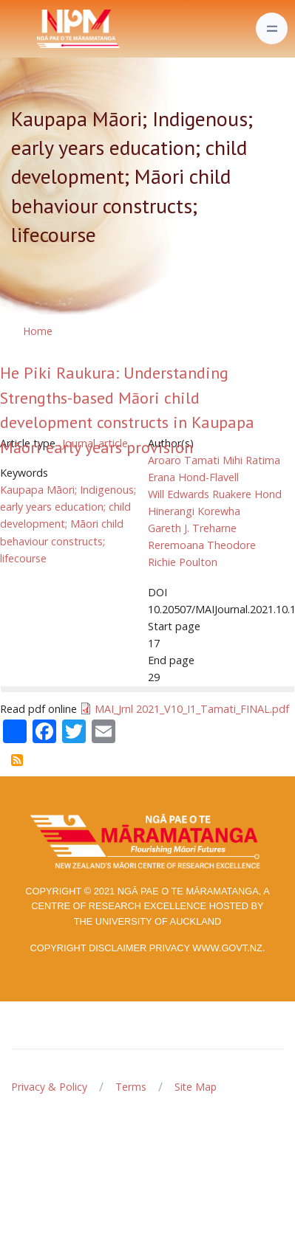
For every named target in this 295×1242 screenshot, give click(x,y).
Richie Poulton (182, 562)
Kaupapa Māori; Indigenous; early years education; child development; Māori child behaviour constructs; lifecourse (68, 524)
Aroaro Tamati (184, 460)
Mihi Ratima (251, 460)
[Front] (41, 29)
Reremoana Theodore (202, 545)
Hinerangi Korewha (194, 511)
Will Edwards (178, 494)
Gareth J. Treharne (192, 528)
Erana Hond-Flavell (193, 477)
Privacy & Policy (49, 1087)
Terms (130, 1087)
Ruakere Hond (247, 494)
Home (37, 331)
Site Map (195, 1087)
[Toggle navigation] (272, 28)
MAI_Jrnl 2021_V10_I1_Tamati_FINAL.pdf (192, 709)
